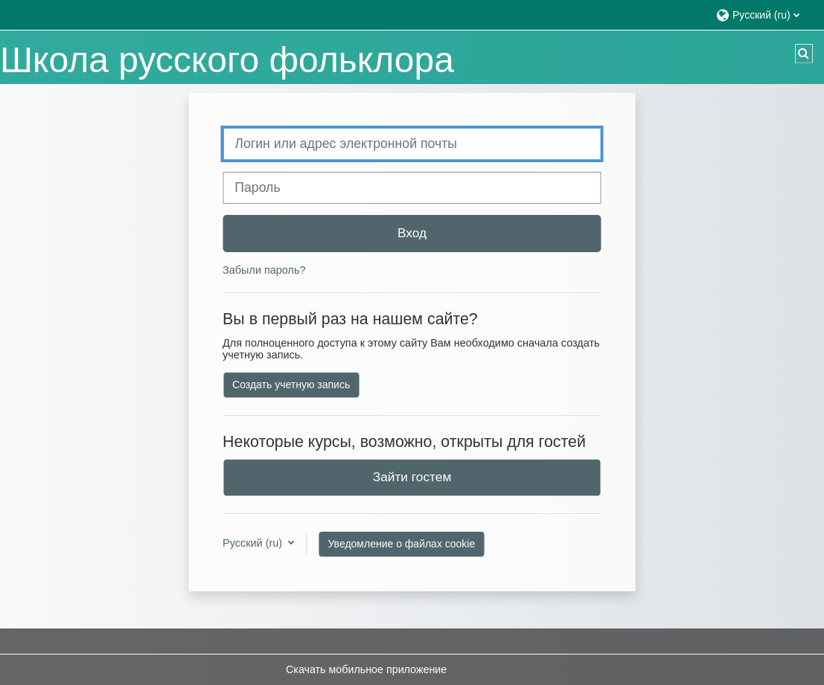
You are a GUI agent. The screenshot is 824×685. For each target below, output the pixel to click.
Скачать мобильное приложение (366, 669)
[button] (762, 14)
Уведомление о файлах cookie (402, 544)
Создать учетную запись (291, 384)
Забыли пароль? (264, 270)
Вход (412, 232)
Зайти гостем (412, 476)
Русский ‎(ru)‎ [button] (254, 543)
